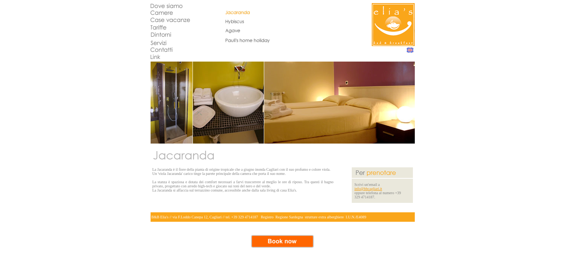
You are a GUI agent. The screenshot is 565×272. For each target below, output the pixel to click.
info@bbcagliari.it (368, 189)
